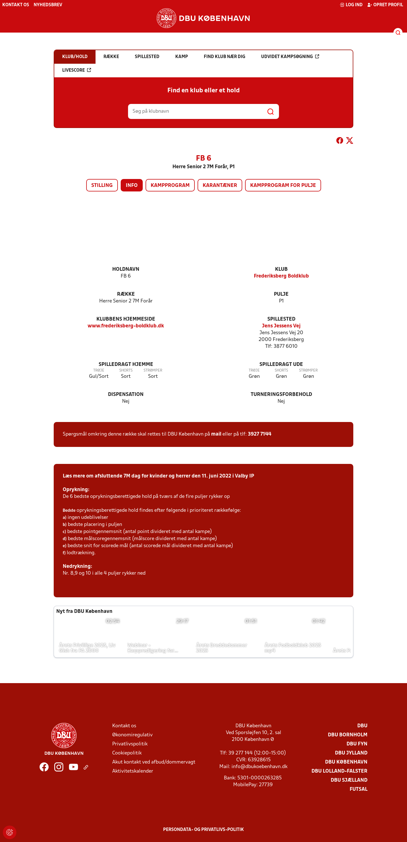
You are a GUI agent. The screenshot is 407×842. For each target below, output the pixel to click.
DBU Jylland (351, 753)
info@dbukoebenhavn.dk (259, 766)
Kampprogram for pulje (283, 185)
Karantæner (220, 185)
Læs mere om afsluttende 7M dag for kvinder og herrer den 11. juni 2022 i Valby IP (158, 476)
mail (216, 434)
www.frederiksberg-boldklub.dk (126, 326)
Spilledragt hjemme (126, 364)
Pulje (281, 294)
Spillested (281, 319)
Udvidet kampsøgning (290, 56)
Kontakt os (15, 5)
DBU (362, 726)
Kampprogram (170, 185)
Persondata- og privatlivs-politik (203, 830)
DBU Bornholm (347, 735)
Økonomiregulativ (132, 735)
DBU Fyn (357, 744)
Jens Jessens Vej (281, 326)
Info (132, 185)
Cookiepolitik (127, 753)
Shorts (126, 370)
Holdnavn (125, 269)
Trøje (98, 370)
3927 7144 (259, 434)
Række (126, 294)
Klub (281, 269)
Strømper (153, 370)
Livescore (76, 70)
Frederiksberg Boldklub (281, 276)
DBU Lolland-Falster (339, 771)
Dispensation (126, 394)
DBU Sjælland (349, 780)
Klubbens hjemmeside (125, 319)
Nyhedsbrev (48, 5)
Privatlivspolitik (130, 744)
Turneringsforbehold (281, 394)
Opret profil (385, 4)
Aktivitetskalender (132, 771)
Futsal (358, 789)
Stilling (102, 185)
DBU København (346, 762)
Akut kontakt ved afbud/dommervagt (153, 762)
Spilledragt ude (281, 364)
